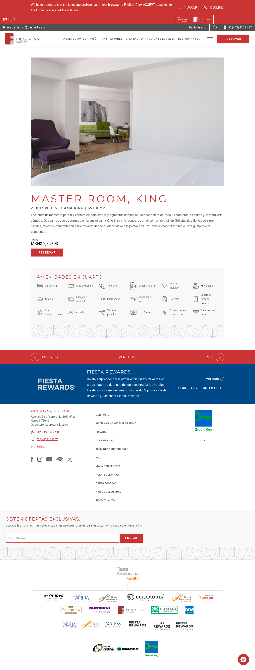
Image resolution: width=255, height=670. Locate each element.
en (12, 19)
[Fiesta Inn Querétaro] (26, 39)
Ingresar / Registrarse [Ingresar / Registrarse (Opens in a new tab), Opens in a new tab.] (200, 388)
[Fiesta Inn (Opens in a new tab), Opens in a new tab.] (182, 19)
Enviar (131, 538)
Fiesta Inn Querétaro (24, 27)
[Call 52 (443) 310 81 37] (237, 27)
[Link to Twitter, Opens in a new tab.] (69, 459)
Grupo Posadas (106, 483)
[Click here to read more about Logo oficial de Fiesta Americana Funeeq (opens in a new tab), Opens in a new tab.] (206, 598)
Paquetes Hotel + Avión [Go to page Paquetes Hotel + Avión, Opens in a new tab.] (80, 38)
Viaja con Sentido (108, 466)
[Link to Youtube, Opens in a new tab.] (49, 459)
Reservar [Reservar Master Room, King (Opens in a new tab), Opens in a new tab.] (47, 252)
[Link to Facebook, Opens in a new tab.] (32, 459)
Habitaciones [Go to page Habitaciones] (112, 38)
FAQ (98, 457)
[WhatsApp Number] (215, 27)
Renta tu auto (105, 500)
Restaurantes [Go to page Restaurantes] (189, 38)
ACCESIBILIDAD (105, 440)
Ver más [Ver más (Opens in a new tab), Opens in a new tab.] (215, 379)
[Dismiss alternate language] (213, 8)
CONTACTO (102, 415)
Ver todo (127, 357)
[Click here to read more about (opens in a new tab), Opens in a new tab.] (128, 573)
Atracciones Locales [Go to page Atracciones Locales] (158, 38)
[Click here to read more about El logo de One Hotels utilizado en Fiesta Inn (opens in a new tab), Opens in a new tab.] (190, 610)
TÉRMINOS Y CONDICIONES (112, 449)
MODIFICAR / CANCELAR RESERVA (116, 423)
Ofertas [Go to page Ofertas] (132, 38)
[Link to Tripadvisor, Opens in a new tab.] (59, 459)
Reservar (233, 38)
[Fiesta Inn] (201, 19)
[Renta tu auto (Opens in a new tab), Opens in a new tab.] (197, 27)
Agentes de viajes (108, 474)
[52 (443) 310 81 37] (45, 439)
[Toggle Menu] (210, 38)
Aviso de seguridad (108, 492)
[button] (243, 659)
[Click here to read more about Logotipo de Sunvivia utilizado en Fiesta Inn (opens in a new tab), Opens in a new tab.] (99, 610)
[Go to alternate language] (189, 7)
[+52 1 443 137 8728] (45, 432)
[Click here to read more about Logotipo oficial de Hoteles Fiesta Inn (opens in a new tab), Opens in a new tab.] (130, 610)
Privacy (101, 431)
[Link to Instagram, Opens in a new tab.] (39, 459)
